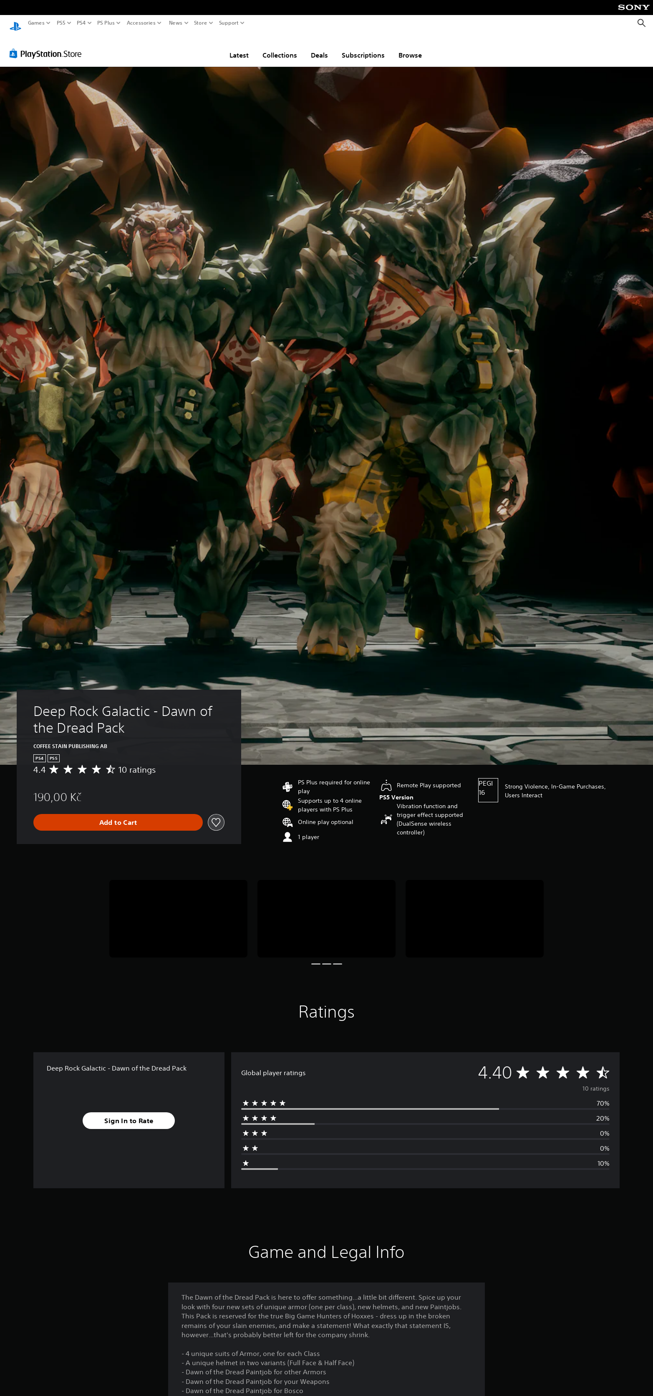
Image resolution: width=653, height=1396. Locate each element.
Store (200, 23)
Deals (319, 47)
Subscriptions (363, 47)
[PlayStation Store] (48, 45)
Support (229, 23)
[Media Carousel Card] (178, 911)
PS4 (81, 23)
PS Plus (106, 23)
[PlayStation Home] (15, 23)
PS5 (61, 23)
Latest (239, 47)
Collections (279, 47)
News (175, 23)
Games (36, 23)
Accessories (141, 23)
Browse (410, 47)
